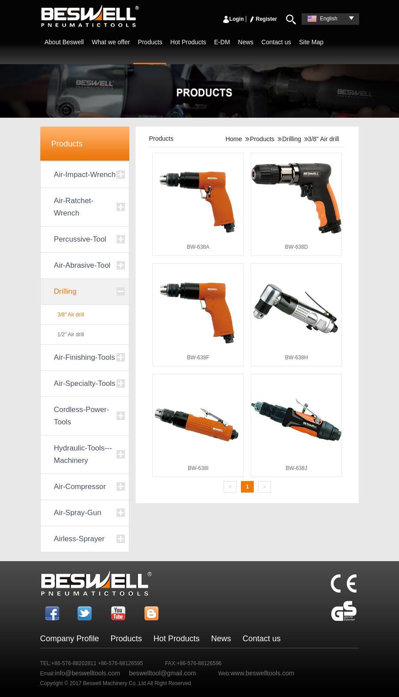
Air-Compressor (80, 486)
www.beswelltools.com (262, 673)
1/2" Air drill (71, 334)
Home (233, 138)
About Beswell (64, 42)
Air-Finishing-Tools (84, 357)
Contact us (276, 42)
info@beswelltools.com (87, 673)
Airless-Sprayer (79, 539)
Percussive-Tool (80, 239)
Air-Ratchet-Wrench (74, 206)
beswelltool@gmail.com (162, 673)
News (245, 42)
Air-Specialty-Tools (85, 383)
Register (262, 19)
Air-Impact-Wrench (85, 174)
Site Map (311, 42)
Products (150, 42)
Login (233, 19)
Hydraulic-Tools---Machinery (83, 454)
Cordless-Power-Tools (81, 415)
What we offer (111, 42)
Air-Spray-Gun (77, 512)
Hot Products (188, 42)
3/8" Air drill (71, 315)
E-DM (222, 42)
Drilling (65, 291)
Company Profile (69, 638)
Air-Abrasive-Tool (82, 265)
